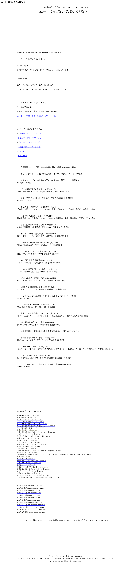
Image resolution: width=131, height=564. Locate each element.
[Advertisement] (65, 33)
